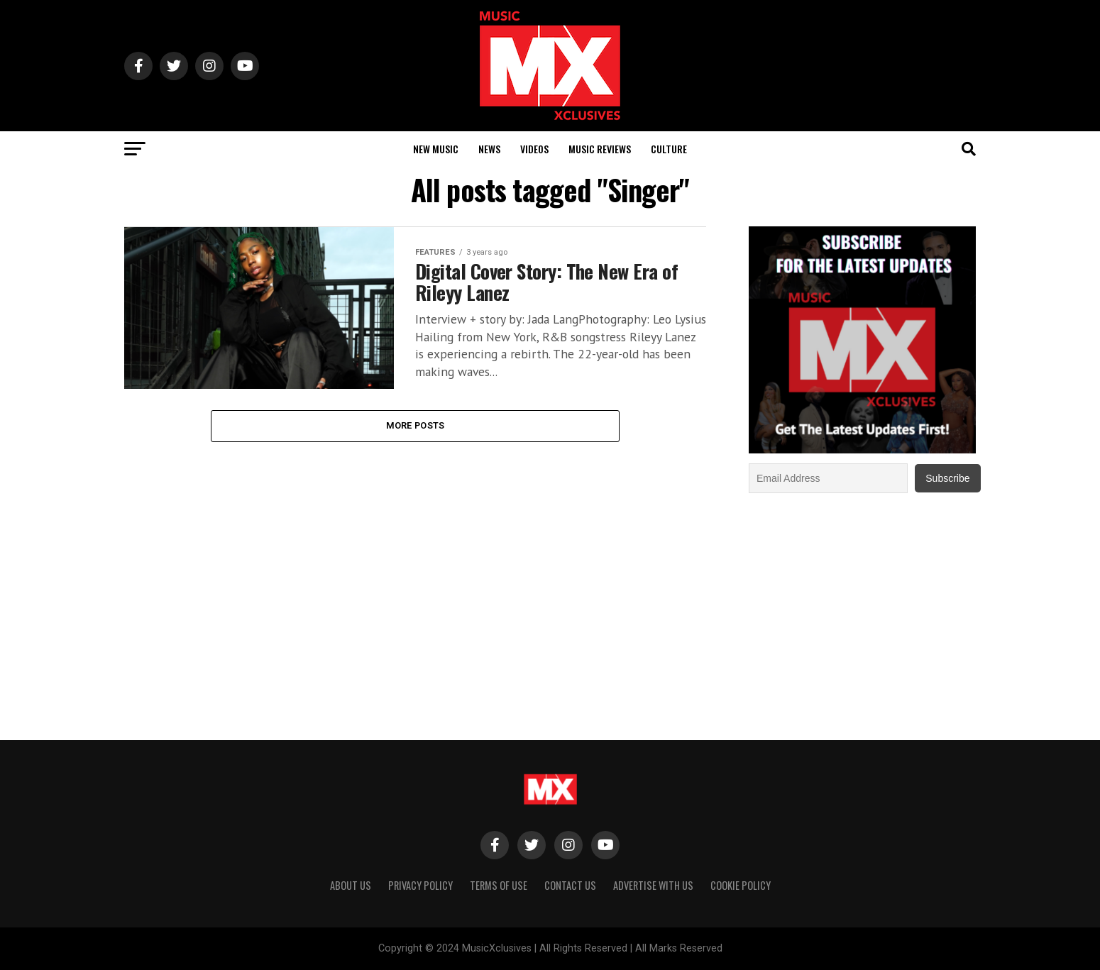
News (489, 148)
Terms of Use (498, 885)
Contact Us (570, 885)
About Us (350, 885)
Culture (669, 148)
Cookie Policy (740, 885)
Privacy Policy (420, 885)
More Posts (415, 425)
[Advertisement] (862, 609)
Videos (534, 148)
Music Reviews (599, 148)
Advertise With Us (653, 885)
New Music (435, 148)
